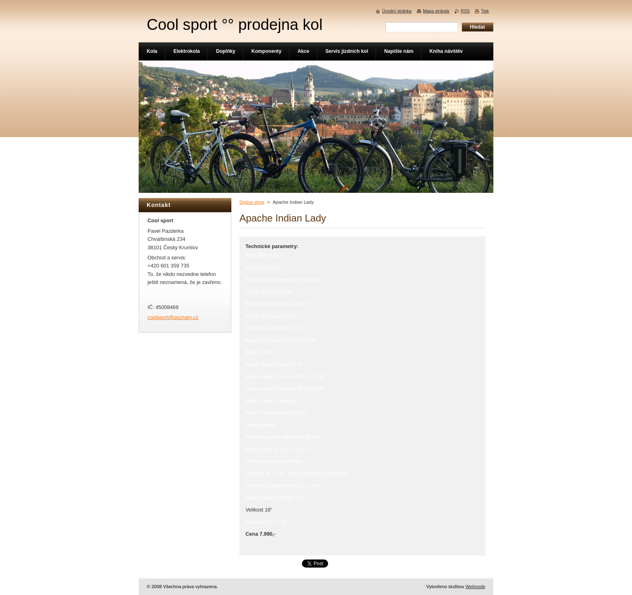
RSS (465, 10)
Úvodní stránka (397, 10)
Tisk (485, 10)
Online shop (251, 202)
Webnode (475, 586)
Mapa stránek (436, 10)
